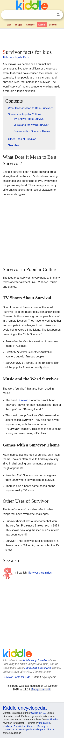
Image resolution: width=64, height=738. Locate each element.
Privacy (41, 726)
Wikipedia (52, 719)
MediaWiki (44, 723)
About (30, 726)
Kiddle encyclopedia (35, 660)
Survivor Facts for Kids (16, 677)
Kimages (30, 25)
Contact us (8, 729)
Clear (51, 15)
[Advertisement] (32, 38)
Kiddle (6, 726)
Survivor (23, 400)
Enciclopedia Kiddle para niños (35, 729)
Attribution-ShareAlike (37, 667)
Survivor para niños (40, 572)
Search (58, 15)
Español (53, 25)
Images (18, 25)
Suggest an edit (41, 689)
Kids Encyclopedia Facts (16, 57)
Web (9, 25)
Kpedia (41, 25)
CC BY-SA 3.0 (38, 712)
